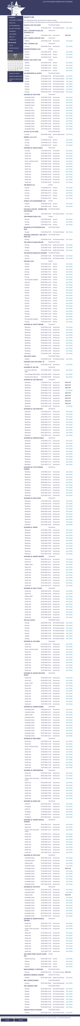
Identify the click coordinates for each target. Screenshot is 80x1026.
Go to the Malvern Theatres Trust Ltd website (58, 2)
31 (17, 70)
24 (17, 68)
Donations (12, 31)
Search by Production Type (16, 79)
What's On (12, 23)
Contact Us (12, 39)
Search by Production (16, 76)
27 (8, 70)
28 (10, 70)
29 (13, 70)
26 (22, 68)
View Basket (12, 34)
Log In (11, 45)
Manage (21, 1020)
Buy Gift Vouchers (14, 28)
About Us (12, 37)
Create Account (14, 48)
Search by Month (14, 73)
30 (15, 70)
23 (15, 68)
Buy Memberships (14, 25)
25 (19, 68)
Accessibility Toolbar (15, 20)
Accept (7, 1020)
